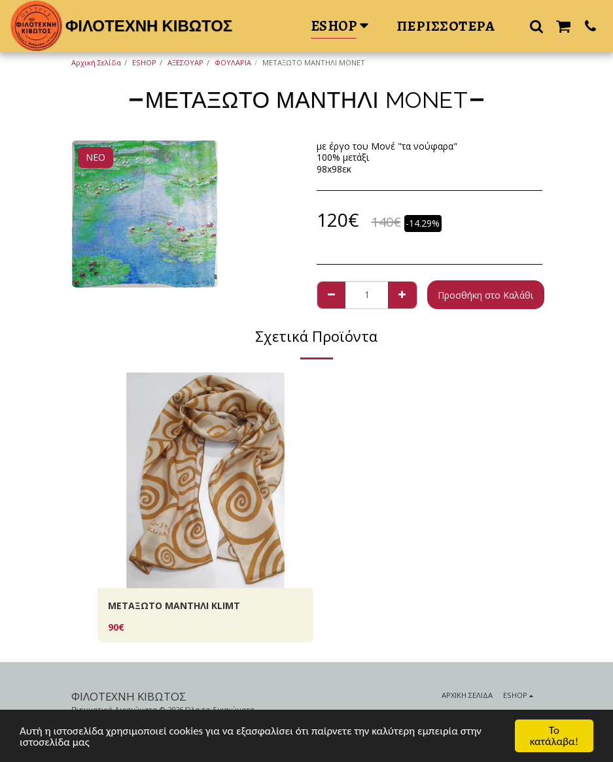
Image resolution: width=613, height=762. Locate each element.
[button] (536, 25)
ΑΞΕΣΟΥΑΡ (185, 62)
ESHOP (144, 62)
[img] (205, 480)
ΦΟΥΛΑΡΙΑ (233, 62)
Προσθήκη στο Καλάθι (485, 295)
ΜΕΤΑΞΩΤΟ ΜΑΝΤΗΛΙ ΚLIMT (174, 605)
